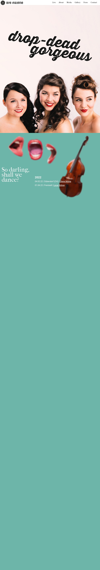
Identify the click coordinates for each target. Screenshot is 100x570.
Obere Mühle (65, 181)
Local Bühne (59, 185)
